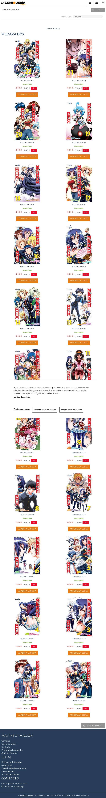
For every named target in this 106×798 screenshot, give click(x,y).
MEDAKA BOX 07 (79, 515)
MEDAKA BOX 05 (79, 577)
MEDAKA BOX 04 (27, 639)
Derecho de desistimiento (13, 768)
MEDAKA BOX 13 (79, 328)
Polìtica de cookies (10, 774)
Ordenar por (66, 17)
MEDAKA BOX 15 (79, 266)
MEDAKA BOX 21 (79, 80)
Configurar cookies (26, 795)
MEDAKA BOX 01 (79, 701)
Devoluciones (7, 771)
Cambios (5, 741)
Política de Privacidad (11, 762)
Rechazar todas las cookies (45, 410)
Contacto (5, 747)
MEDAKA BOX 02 (27, 701)
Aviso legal (6, 765)
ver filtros (53, 28)
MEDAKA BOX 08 (27, 515)
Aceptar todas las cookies (71, 410)
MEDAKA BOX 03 (79, 639)
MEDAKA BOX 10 (27, 453)
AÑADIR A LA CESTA (27, 94)
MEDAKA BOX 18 (27, 204)
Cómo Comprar (8, 744)
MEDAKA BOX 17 (79, 204)
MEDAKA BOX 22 (27, 80)
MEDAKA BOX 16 (27, 266)
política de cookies (22, 397)
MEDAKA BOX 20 (27, 142)
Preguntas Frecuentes (12, 750)
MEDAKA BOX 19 (79, 142)
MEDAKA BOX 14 (27, 328)
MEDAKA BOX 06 (27, 577)
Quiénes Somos (9, 753)
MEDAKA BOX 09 (79, 453)
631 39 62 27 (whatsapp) (12, 786)
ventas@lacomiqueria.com (14, 783)
